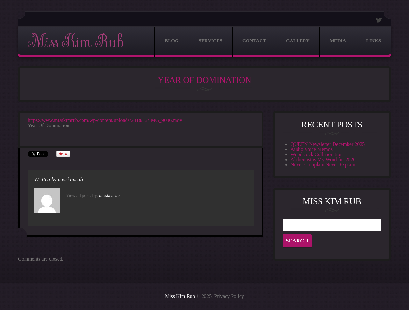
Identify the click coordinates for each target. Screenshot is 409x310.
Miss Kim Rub (75, 42)
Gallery (298, 40)
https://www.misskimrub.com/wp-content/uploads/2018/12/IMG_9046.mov (105, 120)
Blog (171, 40)
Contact (254, 40)
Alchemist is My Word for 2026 (323, 159)
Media (338, 40)
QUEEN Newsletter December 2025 (328, 144)
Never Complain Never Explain (323, 164)
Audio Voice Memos (312, 149)
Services (211, 40)
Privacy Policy (229, 296)
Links (373, 40)
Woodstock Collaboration (317, 154)
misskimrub (70, 180)
